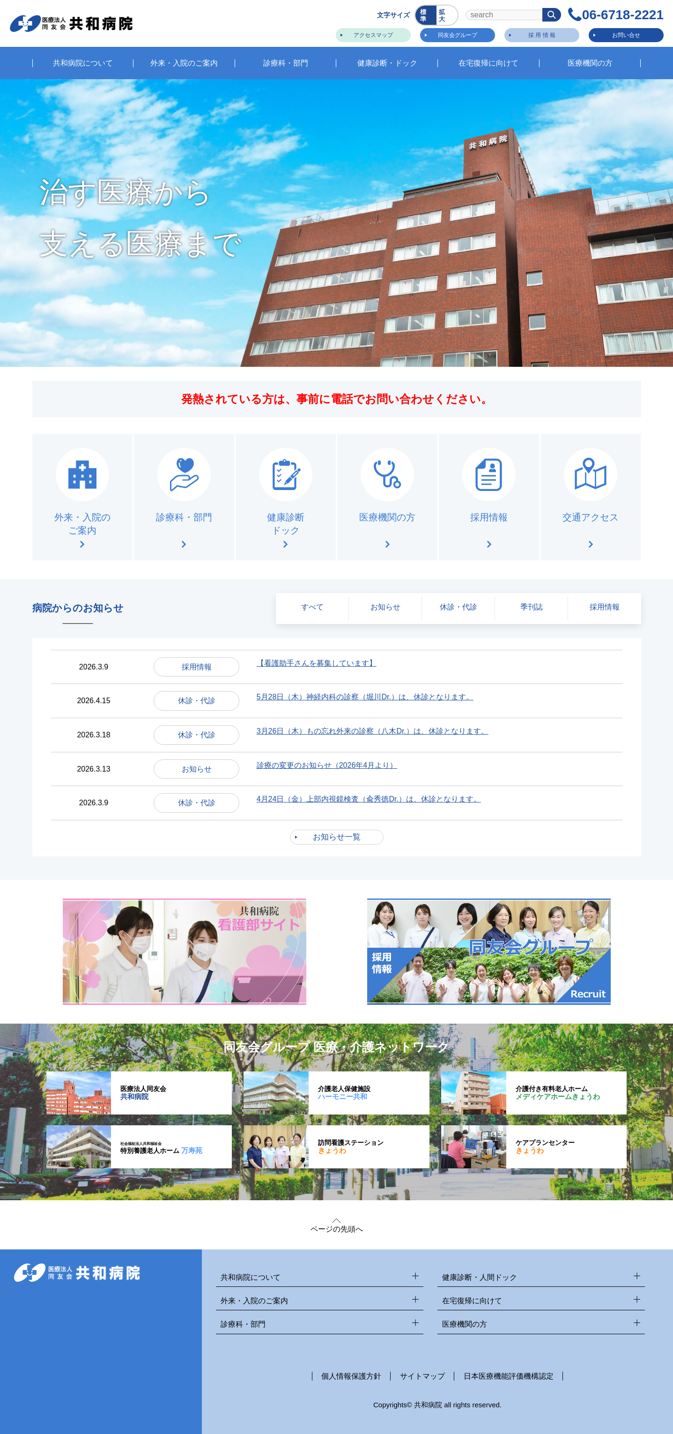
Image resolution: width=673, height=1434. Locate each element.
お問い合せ (626, 35)
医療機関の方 (541, 1324)
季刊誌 (531, 607)
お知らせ (385, 607)
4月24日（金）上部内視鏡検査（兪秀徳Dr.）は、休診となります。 (369, 799)
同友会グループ (457, 35)
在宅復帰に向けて (541, 1301)
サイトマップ (422, 1376)
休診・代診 (458, 607)
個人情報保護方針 (351, 1376)
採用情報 (605, 607)
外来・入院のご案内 (320, 1301)
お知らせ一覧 (337, 836)
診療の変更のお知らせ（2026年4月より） (327, 765)
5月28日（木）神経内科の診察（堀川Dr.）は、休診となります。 (365, 697)
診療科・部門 (320, 1324)
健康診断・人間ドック (541, 1277)
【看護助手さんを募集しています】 (317, 663)
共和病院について (320, 1277)
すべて (312, 607)
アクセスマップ (373, 35)
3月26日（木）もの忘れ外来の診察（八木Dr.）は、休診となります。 (372, 731)
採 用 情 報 (541, 35)
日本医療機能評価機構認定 (509, 1376)
